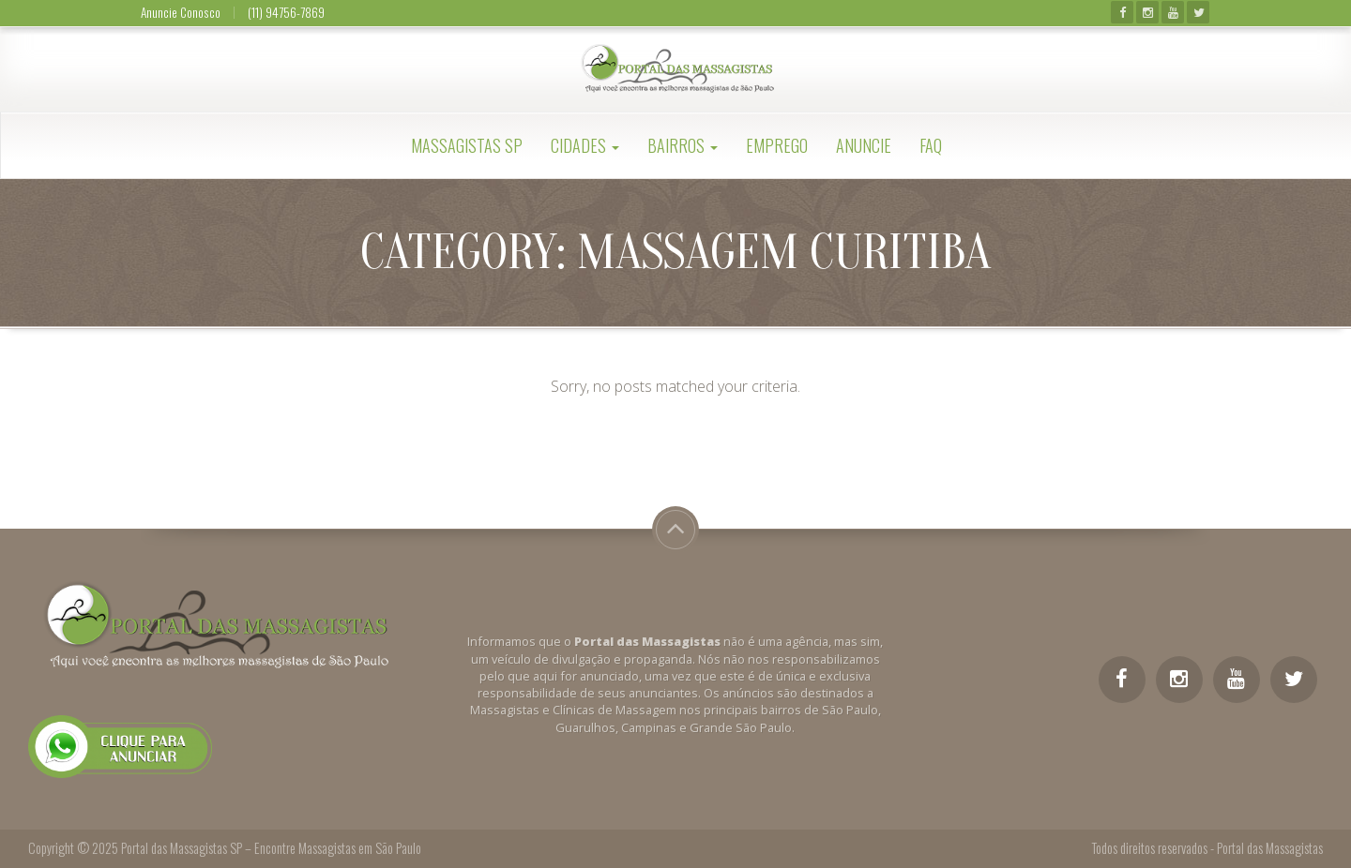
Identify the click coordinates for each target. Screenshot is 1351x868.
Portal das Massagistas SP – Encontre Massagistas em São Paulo (271, 848)
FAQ (930, 145)
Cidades (585, 145)
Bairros (682, 145)
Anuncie (863, 145)
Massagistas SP (467, 145)
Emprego (777, 145)
